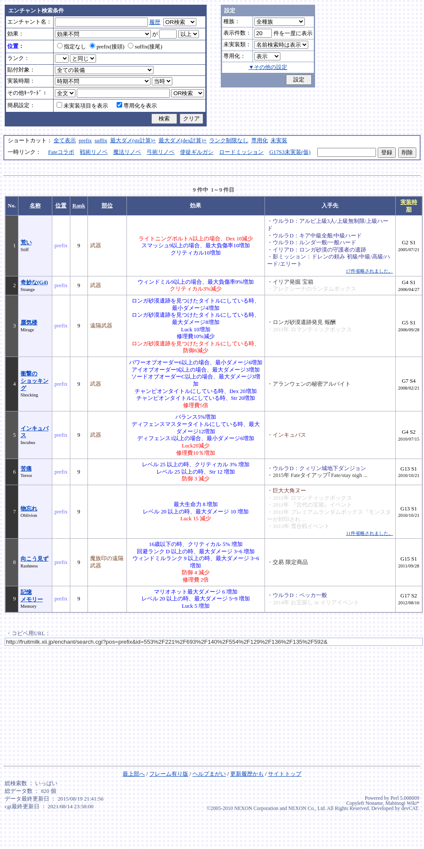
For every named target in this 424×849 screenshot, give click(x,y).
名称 (35, 206)
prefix (85, 141)
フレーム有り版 (168, 774)
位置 (60, 206)
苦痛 (26, 469)
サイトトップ (284, 774)
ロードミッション (241, 152)
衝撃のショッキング (34, 381)
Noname (374, 803)
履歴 (154, 22)
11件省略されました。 (369, 533)
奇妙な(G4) (34, 282)
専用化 (259, 141)
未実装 (279, 141)
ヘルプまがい (209, 774)
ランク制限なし (228, 141)
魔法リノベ (127, 152)
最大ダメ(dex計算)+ (183, 141)
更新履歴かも (247, 774)
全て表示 (65, 141)
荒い (26, 243)
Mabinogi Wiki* (402, 803)
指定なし (71, 47)
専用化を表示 (137, 106)
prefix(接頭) (107, 47)
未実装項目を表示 (82, 106)
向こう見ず (34, 559)
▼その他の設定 (268, 67)
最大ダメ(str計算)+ (133, 141)
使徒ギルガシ (197, 152)
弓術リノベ (160, 152)
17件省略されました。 (369, 270)
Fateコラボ (61, 152)
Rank (78, 206)
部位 (107, 206)
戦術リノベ (94, 152)
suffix (101, 141)
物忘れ (29, 509)
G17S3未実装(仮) (289, 152)
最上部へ (134, 774)
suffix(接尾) (145, 47)
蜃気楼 (29, 323)
